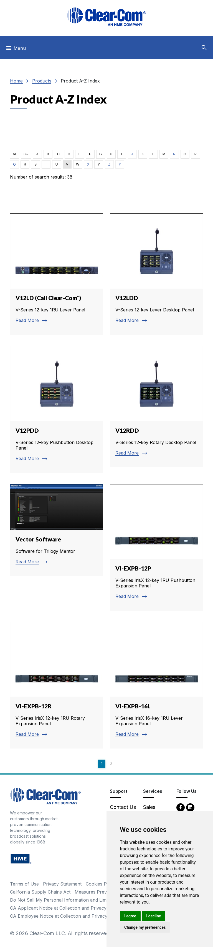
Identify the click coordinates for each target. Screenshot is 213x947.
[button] (204, 48)
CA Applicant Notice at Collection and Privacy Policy (65, 908)
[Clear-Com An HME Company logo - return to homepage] (45, 796)
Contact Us (123, 807)
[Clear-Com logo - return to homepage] (106, 16)
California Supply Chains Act (40, 892)
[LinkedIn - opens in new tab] (190, 807)
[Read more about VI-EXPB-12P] (156, 547)
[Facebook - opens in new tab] (180, 807)
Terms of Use (24, 884)
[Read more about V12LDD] (156, 274)
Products (41, 81)
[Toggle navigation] (16, 49)
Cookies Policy (101, 884)
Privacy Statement (62, 884)
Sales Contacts (153, 810)
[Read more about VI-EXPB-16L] (156, 685)
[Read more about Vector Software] (56, 530)
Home (16, 81)
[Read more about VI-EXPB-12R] (56, 685)
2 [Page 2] (111, 764)
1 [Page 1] (101, 764)
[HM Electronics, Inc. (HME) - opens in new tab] (21, 858)
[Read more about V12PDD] (56, 409)
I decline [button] (153, 916)
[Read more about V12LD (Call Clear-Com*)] (56, 274)
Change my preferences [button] (145, 927)
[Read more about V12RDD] (156, 406)
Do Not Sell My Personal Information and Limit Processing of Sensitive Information (97, 900)
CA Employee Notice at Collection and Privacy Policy (65, 916)
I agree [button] (130, 916)
